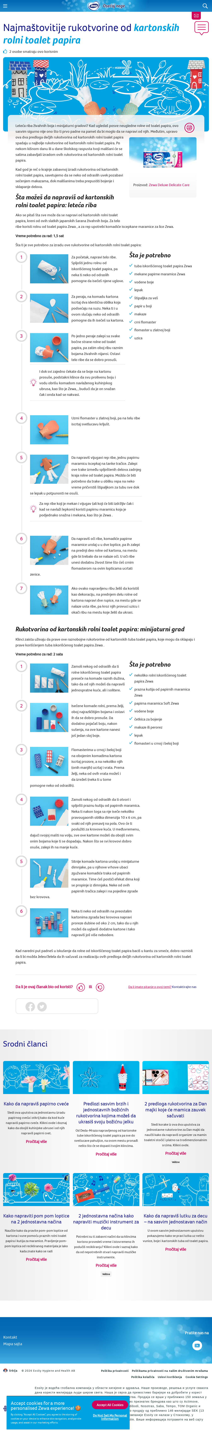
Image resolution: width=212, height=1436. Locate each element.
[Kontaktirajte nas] (196, 16)
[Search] (205, 6)
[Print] (189, 128)
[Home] (93, 6)
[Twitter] (42, 1006)
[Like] (81, 987)
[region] (68, 1412)
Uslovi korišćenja (170, 1377)
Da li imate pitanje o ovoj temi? (149, 987)
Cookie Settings (197, 1377)
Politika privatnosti (115, 1371)
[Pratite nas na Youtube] (197, 1344)
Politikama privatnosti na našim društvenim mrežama (170, 1371)
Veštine (175, 1162)
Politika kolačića (142, 1377)
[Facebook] (30, 1006)
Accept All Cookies (110, 1405)
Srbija (10, 1371)
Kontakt (10, 1337)
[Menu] (5, 6)
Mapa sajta (12, 1343)
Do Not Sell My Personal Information (110, 1417)
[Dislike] (100, 987)
